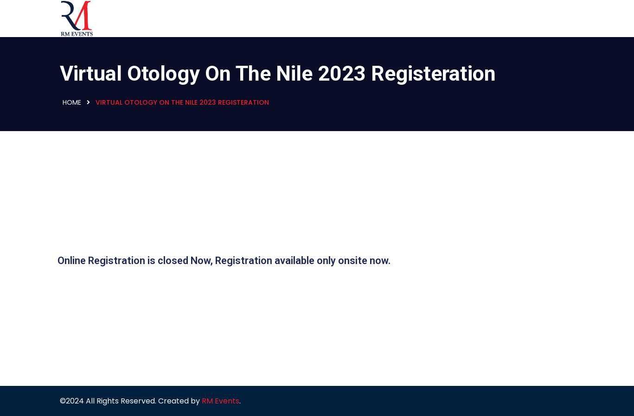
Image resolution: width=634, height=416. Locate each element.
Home (72, 102)
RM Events (220, 401)
